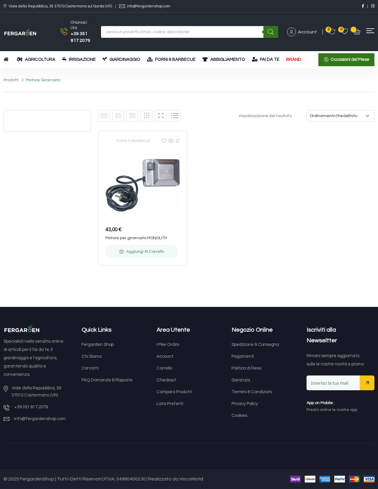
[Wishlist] (164, 141)
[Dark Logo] (20, 32)
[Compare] (178, 141)
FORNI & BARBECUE (171, 59)
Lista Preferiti (170, 403)
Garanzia (241, 380)
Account (302, 31)
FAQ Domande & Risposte (107, 380)
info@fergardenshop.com (148, 6)
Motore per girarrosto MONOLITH (136, 238)
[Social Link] (363, 6)
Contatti (90, 368)
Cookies (239, 415)
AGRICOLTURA (36, 59)
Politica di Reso (246, 368)
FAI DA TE (265, 59)
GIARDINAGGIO (121, 59)
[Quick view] (171, 141)
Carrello (164, 368)
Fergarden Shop (98, 344)
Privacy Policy (245, 403)
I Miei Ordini (168, 344)
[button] (370, 30)
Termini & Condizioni (252, 392)
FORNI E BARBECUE (133, 141)
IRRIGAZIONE (79, 59)
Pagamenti (243, 356)
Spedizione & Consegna (255, 344)
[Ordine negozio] (340, 116)
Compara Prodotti (174, 392)
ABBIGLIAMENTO (223, 59)
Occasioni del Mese (349, 59)
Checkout (166, 380)
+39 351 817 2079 (31, 407)
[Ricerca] (270, 32)
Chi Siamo (92, 356)
